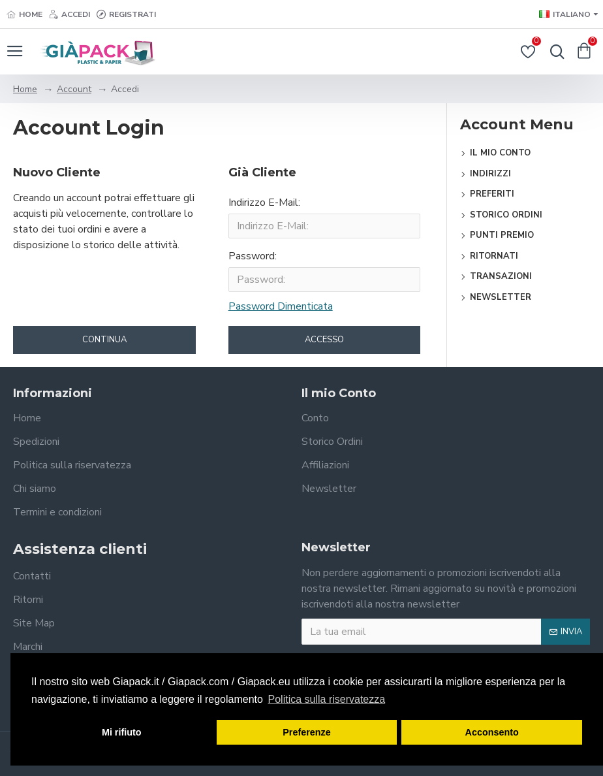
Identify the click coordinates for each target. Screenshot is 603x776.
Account (74, 89)
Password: (252, 256)
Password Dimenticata (280, 306)
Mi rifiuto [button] (122, 732)
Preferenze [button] (307, 732)
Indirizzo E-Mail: (264, 202)
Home (25, 89)
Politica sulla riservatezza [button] (327, 699)
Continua (104, 340)
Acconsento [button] (492, 732)
